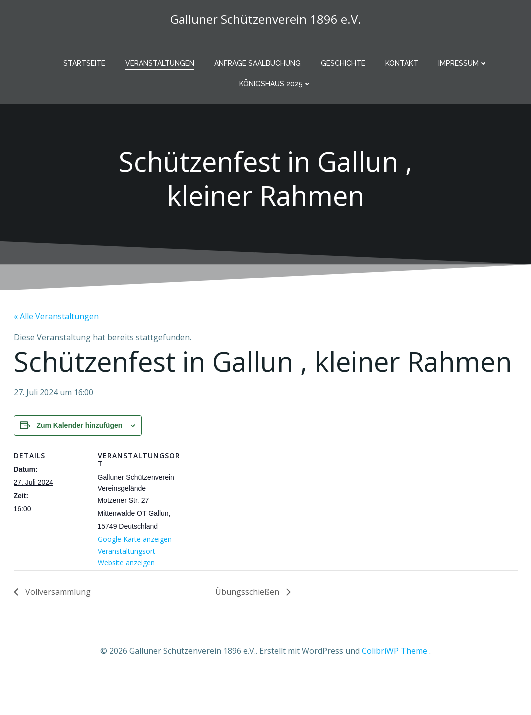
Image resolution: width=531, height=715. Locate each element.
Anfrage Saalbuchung (257, 63)
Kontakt (401, 63)
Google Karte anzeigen (135, 539)
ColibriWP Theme (394, 650)
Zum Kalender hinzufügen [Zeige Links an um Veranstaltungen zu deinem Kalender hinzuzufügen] (79, 425)
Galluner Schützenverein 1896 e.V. (265, 19)
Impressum (463, 63)
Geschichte (343, 63)
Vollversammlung (57, 591)
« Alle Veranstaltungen (56, 316)
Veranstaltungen (159, 63)
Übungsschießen (248, 591)
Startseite (84, 63)
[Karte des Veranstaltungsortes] (234, 505)
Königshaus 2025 (275, 84)
